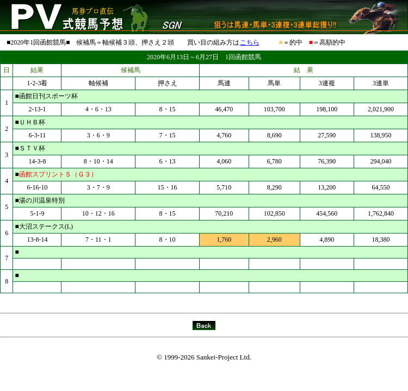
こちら (249, 42)
